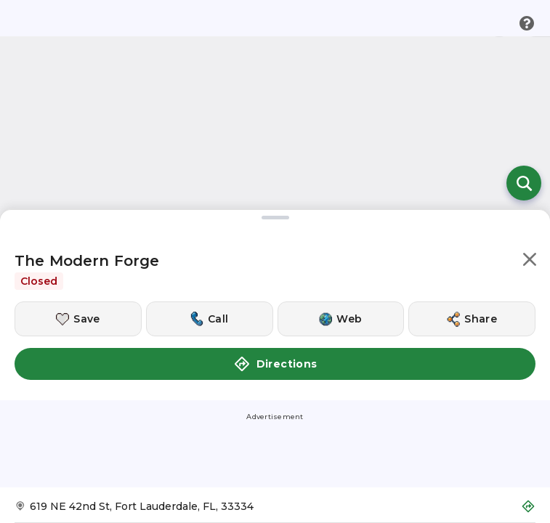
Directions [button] (275, 364)
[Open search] (523, 183)
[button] (529, 262)
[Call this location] (209, 318)
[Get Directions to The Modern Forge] (275, 511)
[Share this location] (471, 318)
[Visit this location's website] (341, 318)
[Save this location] (78, 318)
